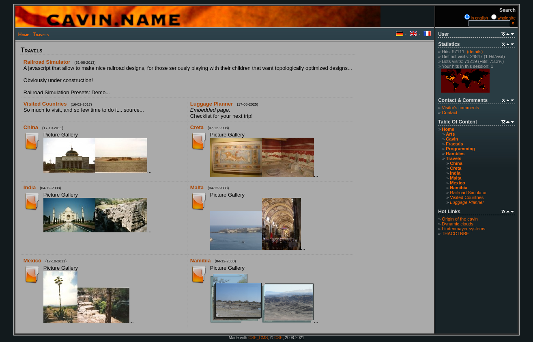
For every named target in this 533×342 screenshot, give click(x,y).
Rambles (455, 153)
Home (23, 34)
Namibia (458, 187)
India (455, 173)
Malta (455, 177)
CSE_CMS (258, 338)
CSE (278, 338)
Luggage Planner (211, 104)
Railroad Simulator (468, 192)
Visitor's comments (460, 107)
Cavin (452, 138)
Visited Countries (467, 197)
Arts (450, 134)
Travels (41, 34)
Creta (455, 168)
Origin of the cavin (460, 218)
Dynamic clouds (457, 223)
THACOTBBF (455, 233)
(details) (475, 51)
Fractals (454, 143)
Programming (460, 148)
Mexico (457, 182)
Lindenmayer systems (463, 228)
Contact (449, 112)
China (456, 163)
